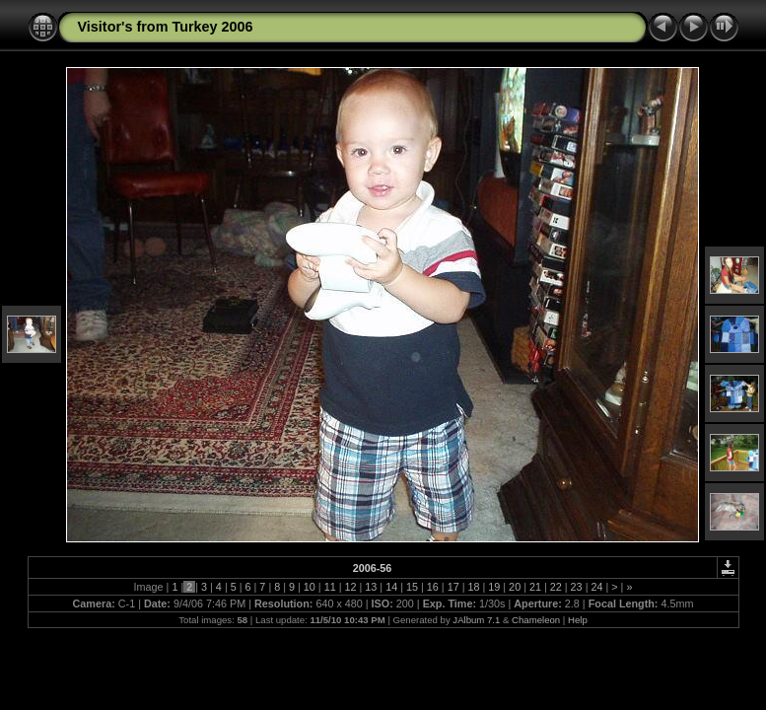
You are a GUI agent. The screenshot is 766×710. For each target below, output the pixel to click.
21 (535, 587)
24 (596, 587)
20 (514, 587)
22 (556, 587)
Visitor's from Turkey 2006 (165, 27)
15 (412, 587)
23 (577, 587)
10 (309, 587)
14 (391, 587)
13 (371, 587)
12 (351, 587)
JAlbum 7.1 (476, 619)
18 (473, 587)
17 (453, 587)
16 (433, 587)
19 (494, 587)
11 (330, 587)
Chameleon (536, 619)
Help (578, 619)
